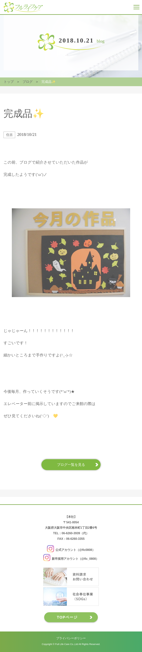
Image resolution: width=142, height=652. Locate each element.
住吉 (9, 135)
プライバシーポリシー (71, 638)
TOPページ (67, 617)
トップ (9, 82)
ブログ (28, 82)
